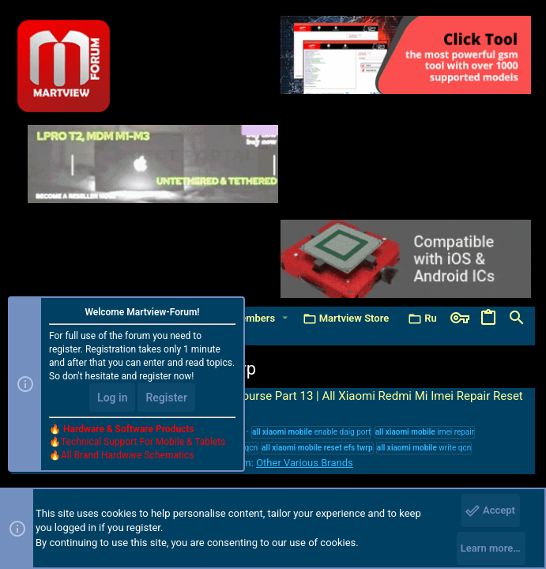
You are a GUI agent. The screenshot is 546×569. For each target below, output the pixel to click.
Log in (112, 397)
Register (166, 397)
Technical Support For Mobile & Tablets (143, 441)
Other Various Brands (304, 463)
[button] (285, 318)
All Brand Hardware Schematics (127, 455)
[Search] (517, 318)
